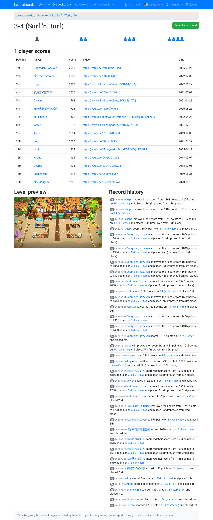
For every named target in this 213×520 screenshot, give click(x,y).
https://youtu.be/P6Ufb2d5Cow (101, 182)
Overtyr (38, 165)
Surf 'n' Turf (63, 15)
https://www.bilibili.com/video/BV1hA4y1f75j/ (110, 84)
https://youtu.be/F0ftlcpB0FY (100, 141)
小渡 (36, 84)
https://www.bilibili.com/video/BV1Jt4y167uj (109, 100)
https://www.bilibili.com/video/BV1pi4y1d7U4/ (110, 125)
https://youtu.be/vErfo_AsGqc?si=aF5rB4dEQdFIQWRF (115, 149)
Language (152, 4)
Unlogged (173, 4)
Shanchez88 (41, 173)
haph (36, 149)
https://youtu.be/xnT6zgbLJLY (101, 173)
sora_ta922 (40, 116)
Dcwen (38, 100)
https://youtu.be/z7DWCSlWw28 (102, 165)
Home (44, 4)
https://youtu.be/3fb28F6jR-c (100, 76)
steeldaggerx (41, 182)
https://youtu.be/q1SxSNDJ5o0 (101, 133)
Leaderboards (24, 5)
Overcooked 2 (60, 4)
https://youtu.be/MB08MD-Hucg (102, 68)
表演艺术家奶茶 (43, 92)
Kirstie (37, 157)
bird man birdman (44, 76)
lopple (37, 125)
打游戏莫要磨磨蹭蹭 (46, 108)
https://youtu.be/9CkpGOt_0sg (101, 157)
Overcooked (81, 4)
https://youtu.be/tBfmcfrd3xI (100, 92)
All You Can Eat (102, 4)
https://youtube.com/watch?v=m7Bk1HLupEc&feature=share (119, 116)
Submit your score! (186, 25)
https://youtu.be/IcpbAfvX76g (100, 108)
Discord (192, 4)
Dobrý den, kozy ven (45, 68)
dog (36, 141)
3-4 (121, 203)
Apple (37, 133)
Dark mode (132, 4)
